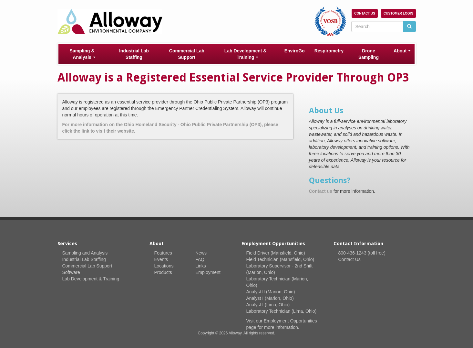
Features (163, 253)
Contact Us (364, 13)
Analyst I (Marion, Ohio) (270, 298)
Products (163, 272)
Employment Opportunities (290, 320)
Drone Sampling (368, 54)
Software (71, 272)
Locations (164, 265)
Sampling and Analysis (85, 253)
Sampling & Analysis (83, 54)
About (402, 50)
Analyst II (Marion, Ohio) (270, 291)
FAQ (199, 259)
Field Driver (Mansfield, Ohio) (275, 253)
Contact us (320, 191)
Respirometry (329, 50)
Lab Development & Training (245, 54)
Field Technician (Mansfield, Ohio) (280, 259)
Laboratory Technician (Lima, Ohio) (281, 311)
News (201, 253)
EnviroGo (294, 50)
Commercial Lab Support (186, 54)
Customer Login (398, 13)
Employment (208, 272)
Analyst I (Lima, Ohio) (268, 304)
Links (200, 265)
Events (161, 259)
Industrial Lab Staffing (134, 54)
